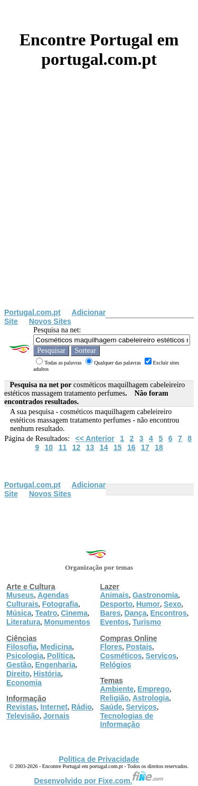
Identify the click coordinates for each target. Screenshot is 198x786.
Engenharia (55, 664)
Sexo (172, 604)
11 (63, 447)
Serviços (161, 655)
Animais (114, 595)
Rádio (81, 707)
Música (18, 613)
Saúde (111, 707)
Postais (139, 647)
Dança (135, 613)
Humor (148, 604)
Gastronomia (155, 595)
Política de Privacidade (99, 759)
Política (60, 655)
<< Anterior (95, 438)
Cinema (74, 613)
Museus (20, 595)
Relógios (115, 664)
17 (145, 447)
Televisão (23, 716)
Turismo (147, 622)
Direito (18, 673)
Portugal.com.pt (32, 312)
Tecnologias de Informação (127, 720)
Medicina (56, 647)
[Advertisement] (99, 204)
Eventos (114, 622)
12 (76, 447)
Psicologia (24, 655)
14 (104, 447)
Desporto (116, 604)
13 (90, 447)
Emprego (153, 689)
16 (131, 447)
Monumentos (67, 622)
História (47, 673)
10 (49, 447)
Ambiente (117, 689)
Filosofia (21, 647)
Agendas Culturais (37, 599)
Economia (24, 682)
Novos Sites (50, 321)
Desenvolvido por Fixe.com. (99, 781)
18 (159, 447)
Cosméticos (121, 655)
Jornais (56, 716)
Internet (54, 707)
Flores (111, 647)
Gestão (18, 664)
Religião (114, 698)
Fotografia (60, 604)
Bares (110, 613)
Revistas (21, 707)
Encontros (168, 613)
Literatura (23, 622)
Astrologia (151, 698)
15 (118, 447)
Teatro (46, 613)
